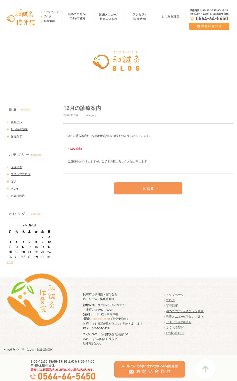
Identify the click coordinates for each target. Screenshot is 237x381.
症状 (13, 181)
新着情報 (172, 305)
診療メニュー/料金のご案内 (185, 316)
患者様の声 (18, 195)
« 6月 (10, 262)
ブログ (170, 300)
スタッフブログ (20, 174)
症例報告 (16, 167)
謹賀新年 (16, 136)
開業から (16, 122)
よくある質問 (175, 327)
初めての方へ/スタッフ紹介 (185, 311)
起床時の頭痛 (19, 129)
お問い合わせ (175, 333)
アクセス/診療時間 (178, 322)
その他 (15, 188)
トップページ (175, 294)
